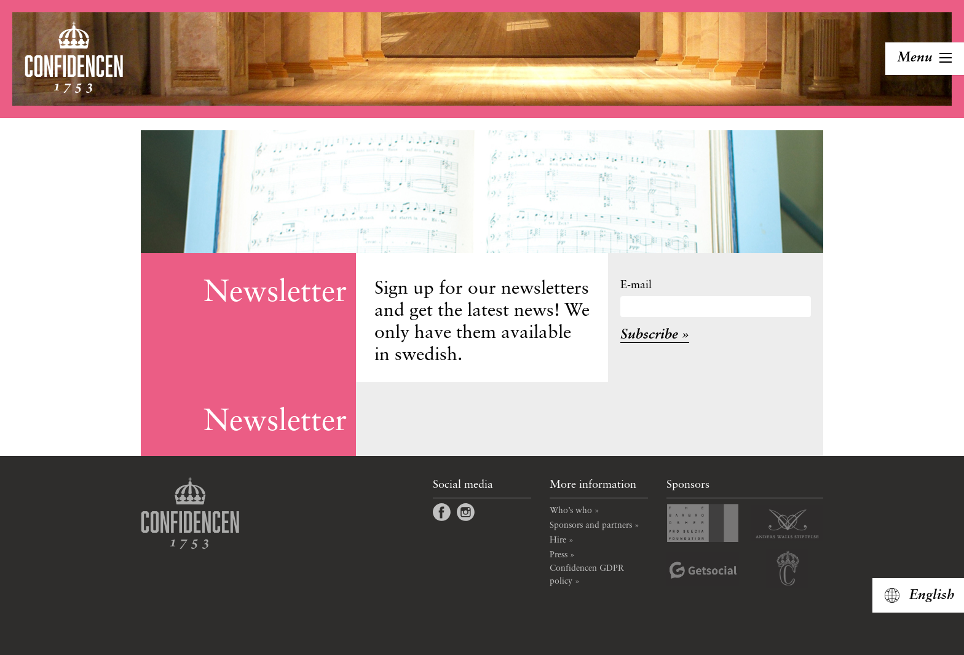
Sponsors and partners (591, 525)
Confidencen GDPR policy (587, 575)
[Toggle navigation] (924, 58)
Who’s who (571, 510)
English (931, 595)
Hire (558, 540)
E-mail (636, 285)
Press (558, 555)
